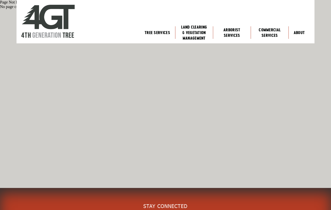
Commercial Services (269, 32)
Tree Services (157, 32)
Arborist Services (231, 32)
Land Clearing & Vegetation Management (194, 32)
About (299, 32)
